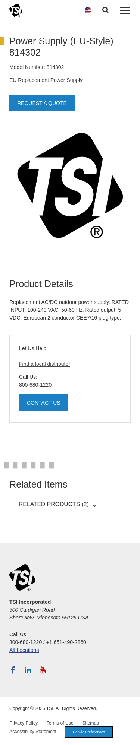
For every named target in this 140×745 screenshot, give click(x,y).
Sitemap (90, 723)
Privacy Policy (23, 723)
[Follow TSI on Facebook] (13, 670)
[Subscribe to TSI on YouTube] (43, 670)
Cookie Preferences (89, 732)
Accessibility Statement (32, 731)
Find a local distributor (44, 364)
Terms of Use (60, 723)
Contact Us (43, 403)
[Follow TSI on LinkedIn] (28, 670)
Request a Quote (42, 103)
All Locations (24, 650)
